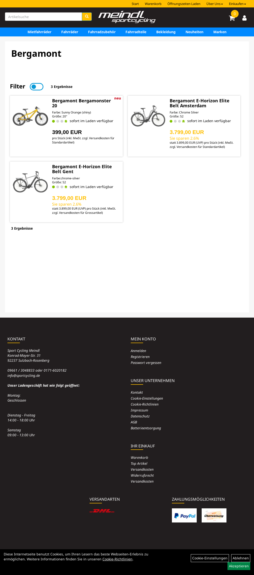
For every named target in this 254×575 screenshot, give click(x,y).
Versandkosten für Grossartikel (80, 213)
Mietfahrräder (39, 31)
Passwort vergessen (146, 362)
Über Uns (214, 3)
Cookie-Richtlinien (145, 404)
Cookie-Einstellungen (147, 398)
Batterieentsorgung (146, 428)
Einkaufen (237, 3)
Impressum (139, 410)
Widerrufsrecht (142, 475)
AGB (134, 422)
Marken (219, 31)
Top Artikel (139, 463)
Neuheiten (194, 31)
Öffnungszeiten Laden (183, 3)
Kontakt (137, 392)
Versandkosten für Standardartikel (200, 147)
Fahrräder (69, 31)
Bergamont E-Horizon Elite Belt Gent (82, 169)
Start (135, 3)
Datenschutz (140, 416)
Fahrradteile (136, 31)
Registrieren (140, 356)
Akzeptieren (239, 566)
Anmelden (138, 350)
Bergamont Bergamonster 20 (81, 103)
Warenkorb (153, 3)
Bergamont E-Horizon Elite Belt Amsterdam (199, 103)
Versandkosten (142, 469)
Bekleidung (166, 31)
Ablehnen (241, 558)
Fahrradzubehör (102, 31)
